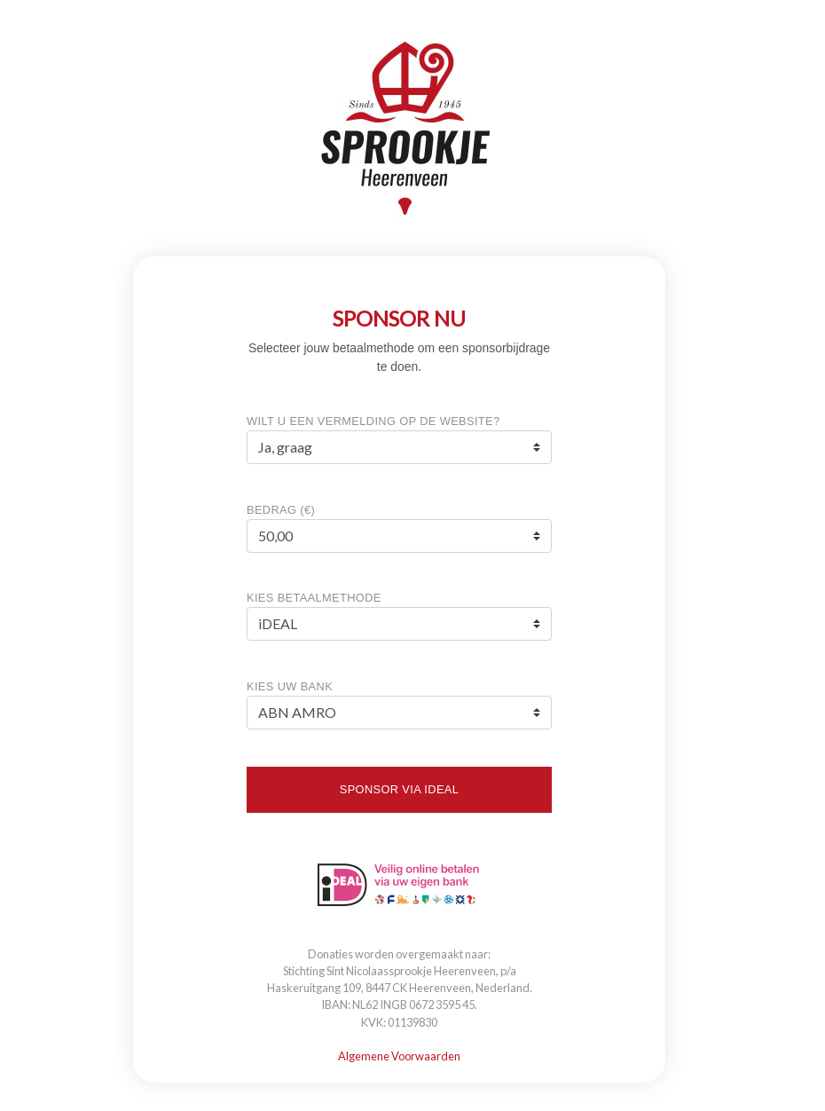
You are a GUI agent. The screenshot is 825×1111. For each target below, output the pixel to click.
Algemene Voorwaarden (399, 1056)
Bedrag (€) (281, 509)
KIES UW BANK (290, 686)
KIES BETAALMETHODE (314, 597)
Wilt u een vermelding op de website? (373, 421)
